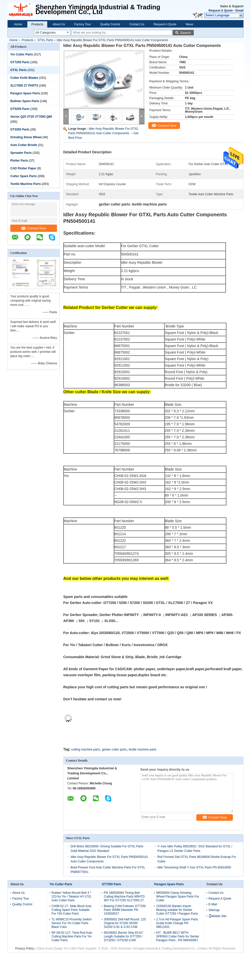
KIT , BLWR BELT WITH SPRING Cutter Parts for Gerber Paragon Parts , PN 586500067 (177, 936)
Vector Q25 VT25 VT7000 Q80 (31, 116)
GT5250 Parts (20, 109)
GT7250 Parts (20, 62)
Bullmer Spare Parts (24, 101)
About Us (58, 24)
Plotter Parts (19, 160)
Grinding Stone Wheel (26, 137)
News (189, 24)
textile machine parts (142, 749)
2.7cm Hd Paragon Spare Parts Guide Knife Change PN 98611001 (177, 923)
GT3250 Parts (20, 129)
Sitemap (214, 910)
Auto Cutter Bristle (23, 145)
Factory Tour (82, 24)
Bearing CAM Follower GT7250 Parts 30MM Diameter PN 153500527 (125, 909)
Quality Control (110, 24)
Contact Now (33, 228)
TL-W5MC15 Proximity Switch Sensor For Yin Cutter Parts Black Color (71, 923)
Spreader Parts (21, 153)
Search (185, 33)
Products (37, 24)
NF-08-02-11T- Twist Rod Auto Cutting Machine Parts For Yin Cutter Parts (71, 936)
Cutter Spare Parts (23, 176)
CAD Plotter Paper (23, 168)
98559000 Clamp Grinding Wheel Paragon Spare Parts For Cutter (177, 896)
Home (18, 24)
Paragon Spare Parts (25, 93)
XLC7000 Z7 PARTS (24, 85)
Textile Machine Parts (25, 184)
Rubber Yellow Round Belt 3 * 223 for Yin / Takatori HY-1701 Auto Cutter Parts (71, 896)
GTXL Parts (45, 40)
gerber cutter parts (114, 749)
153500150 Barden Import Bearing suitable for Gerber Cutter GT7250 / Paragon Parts (177, 909)
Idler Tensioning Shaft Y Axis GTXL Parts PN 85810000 (194, 867)
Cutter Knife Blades (24, 78)
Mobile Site (217, 916)
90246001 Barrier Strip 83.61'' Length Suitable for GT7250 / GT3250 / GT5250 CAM (124, 936)
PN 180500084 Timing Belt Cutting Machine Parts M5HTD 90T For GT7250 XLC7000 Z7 (124, 896)
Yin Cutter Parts (21, 54)
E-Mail (213, 904)
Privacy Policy (24, 948)
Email (239, 10)
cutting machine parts (85, 749)
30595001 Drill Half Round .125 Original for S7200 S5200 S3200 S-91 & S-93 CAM (125, 923)
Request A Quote (221, 10)
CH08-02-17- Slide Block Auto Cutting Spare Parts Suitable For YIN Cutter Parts (71, 909)
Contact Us (137, 24)
